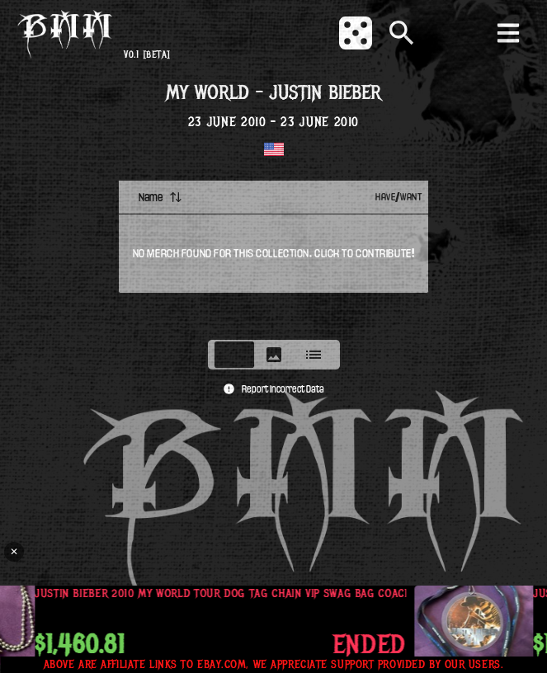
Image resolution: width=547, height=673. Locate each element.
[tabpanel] (273, 255)
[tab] (234, 354)
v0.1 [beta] (147, 55)
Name (160, 197)
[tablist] (274, 354)
